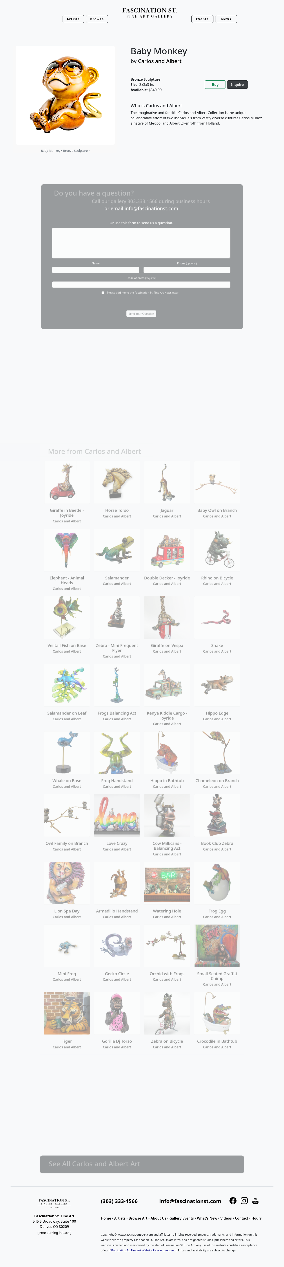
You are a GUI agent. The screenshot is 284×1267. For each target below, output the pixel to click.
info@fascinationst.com (190, 1201)
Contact (241, 1218)
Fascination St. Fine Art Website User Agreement (143, 1250)
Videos (226, 1218)
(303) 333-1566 (119, 1201)
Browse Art (138, 1218)
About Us (158, 1218)
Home (106, 1218)
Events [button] (202, 19)
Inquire (237, 84)
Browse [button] (97, 19)
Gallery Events (181, 1218)
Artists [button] (73, 19)
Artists (120, 1218)
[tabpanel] (197, 118)
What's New (207, 1218)
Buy (215, 84)
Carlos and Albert (160, 61)
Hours (256, 1218)
